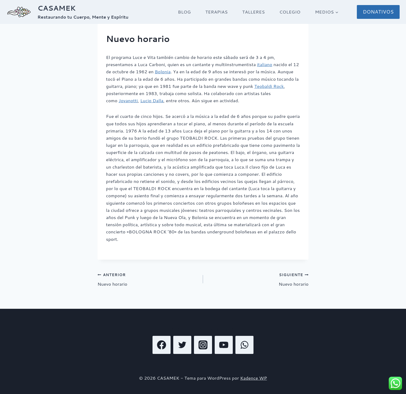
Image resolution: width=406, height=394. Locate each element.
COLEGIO (289, 11)
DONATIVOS (378, 11)
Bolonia (163, 71)
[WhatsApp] (244, 345)
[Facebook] (162, 345)
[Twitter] (182, 345)
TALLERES (253, 11)
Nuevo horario (148, 279)
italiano (264, 64)
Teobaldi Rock (269, 86)
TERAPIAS (216, 11)
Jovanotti (128, 100)
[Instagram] (203, 345)
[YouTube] (224, 345)
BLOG (184, 11)
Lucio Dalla (151, 100)
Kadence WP (253, 378)
